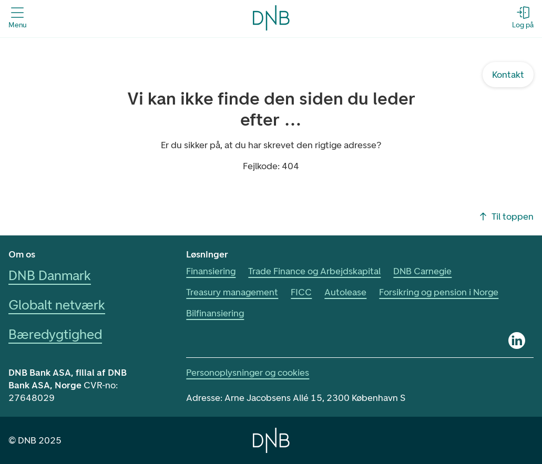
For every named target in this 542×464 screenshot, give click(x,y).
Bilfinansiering (215, 313)
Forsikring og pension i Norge (438, 292)
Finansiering (211, 271)
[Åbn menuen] (17, 18)
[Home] (271, 440)
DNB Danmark (49, 275)
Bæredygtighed (55, 334)
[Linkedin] (516, 340)
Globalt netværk (56, 304)
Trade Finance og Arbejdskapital (314, 271)
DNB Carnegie (422, 271)
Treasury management (232, 292)
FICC (301, 292)
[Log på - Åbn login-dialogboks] (523, 18)
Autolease (345, 292)
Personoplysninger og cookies (247, 372)
